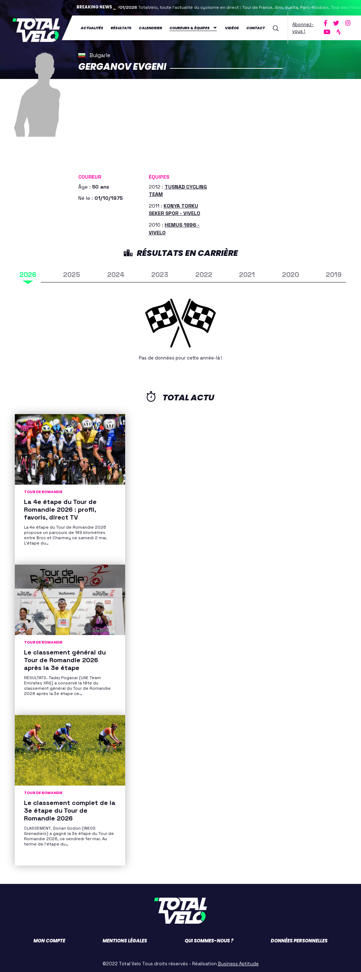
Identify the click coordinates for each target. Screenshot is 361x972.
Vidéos (232, 27)
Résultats (121, 27)
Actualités (92, 27)
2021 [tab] (247, 272)
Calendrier (150, 27)
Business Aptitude (238, 962)
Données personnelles (299, 938)
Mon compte (49, 938)
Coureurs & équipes (190, 27)
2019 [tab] (334, 272)
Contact (255, 27)
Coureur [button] (89, 175)
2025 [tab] (71, 272)
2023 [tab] (159, 272)
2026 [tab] (27, 272)
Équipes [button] (159, 175)
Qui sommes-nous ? (209, 938)
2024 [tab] (115, 272)
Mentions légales (125, 938)
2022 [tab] (203, 272)
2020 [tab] (290, 272)
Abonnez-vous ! (303, 26)
